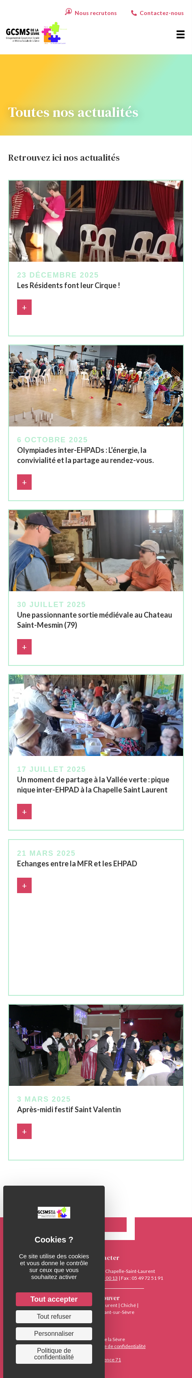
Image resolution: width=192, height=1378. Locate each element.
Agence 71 (109, 1359)
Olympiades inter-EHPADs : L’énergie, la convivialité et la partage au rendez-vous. (85, 455)
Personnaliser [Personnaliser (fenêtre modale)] (54, 1333)
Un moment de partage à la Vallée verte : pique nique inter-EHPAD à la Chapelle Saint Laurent (93, 784)
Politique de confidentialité (116, 1346)
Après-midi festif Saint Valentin (69, 1109)
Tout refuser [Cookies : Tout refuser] (54, 1316)
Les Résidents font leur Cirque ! (68, 285)
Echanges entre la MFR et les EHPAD (77, 863)
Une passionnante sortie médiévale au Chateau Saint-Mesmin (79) (94, 619)
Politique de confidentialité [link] (54, 1354)
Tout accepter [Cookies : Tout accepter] (54, 1299)
